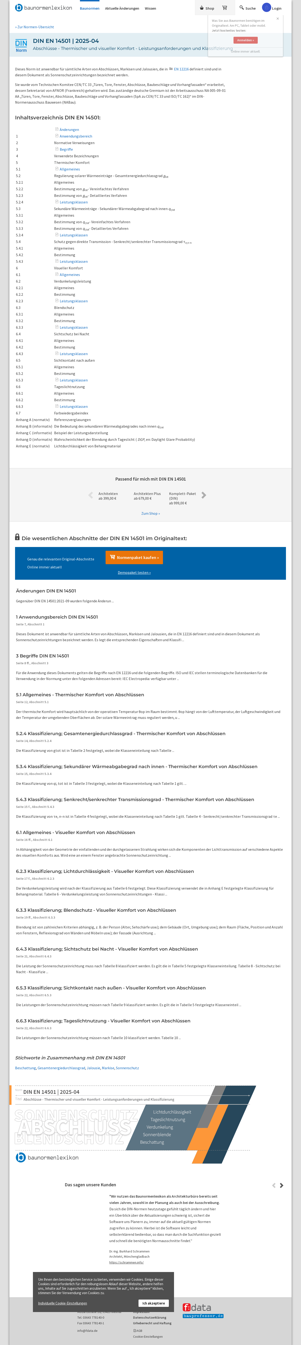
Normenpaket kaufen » (134, 557)
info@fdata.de (87, 1331)
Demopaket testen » (134, 572)
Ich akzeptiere (154, 1303)
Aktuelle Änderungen (122, 8)
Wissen (150, 8)
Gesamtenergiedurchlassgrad (61, 1067)
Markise (108, 1067)
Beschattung (25, 1067)
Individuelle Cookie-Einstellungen (62, 1303)
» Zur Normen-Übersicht (34, 26)
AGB (139, 1331)
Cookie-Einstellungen (148, 1336)
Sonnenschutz (127, 1067)
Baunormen (89, 8)
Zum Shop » (150, 513)
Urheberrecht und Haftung (152, 1323)
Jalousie (93, 1067)
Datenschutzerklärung (149, 1317)
